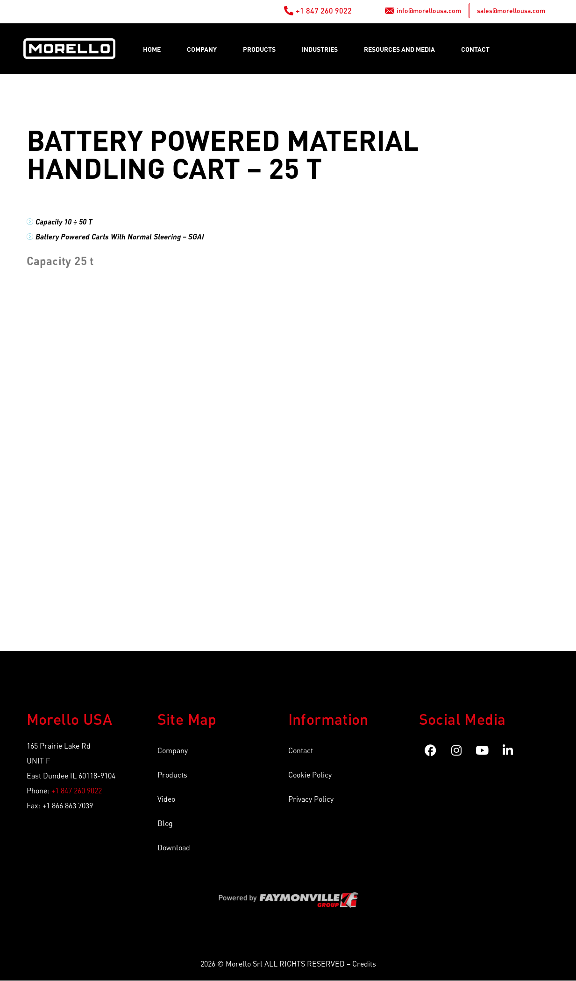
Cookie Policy (310, 774)
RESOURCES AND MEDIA (399, 49)
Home (152, 49)
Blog (165, 823)
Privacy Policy (311, 799)
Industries (320, 49)
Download (173, 847)
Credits (364, 963)
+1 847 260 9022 (76, 790)
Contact (475, 49)
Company (202, 49)
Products (259, 49)
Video (166, 799)
